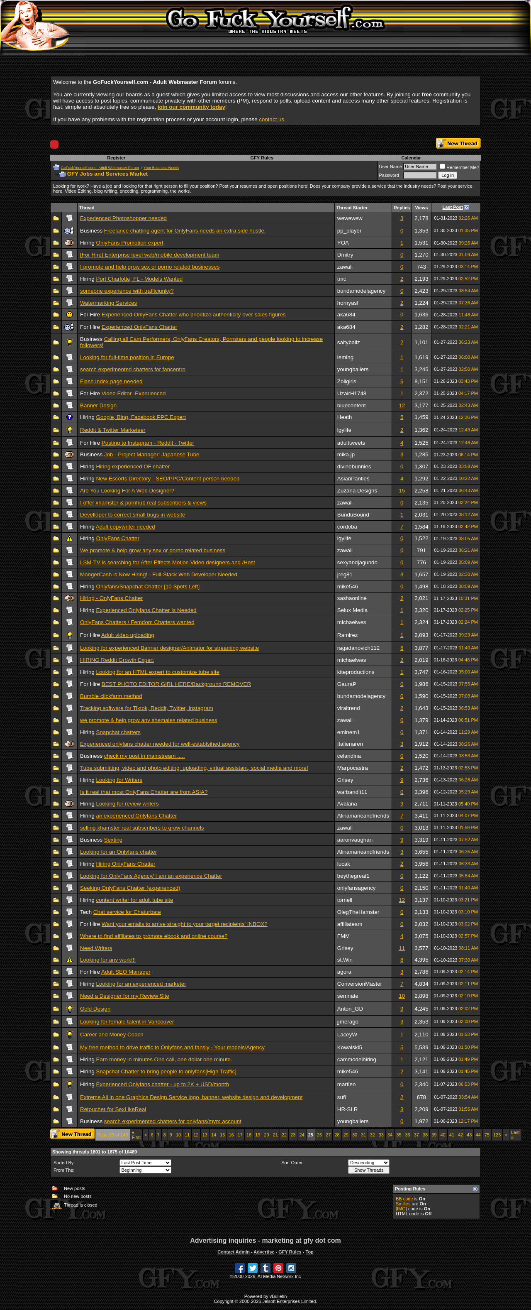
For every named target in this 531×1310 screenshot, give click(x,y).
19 (257, 1134)
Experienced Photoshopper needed (123, 218)
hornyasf (347, 303)
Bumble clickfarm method (111, 696)
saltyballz (348, 342)
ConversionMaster (359, 984)
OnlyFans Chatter (117, 538)
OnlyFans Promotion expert (129, 243)
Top (309, 1251)
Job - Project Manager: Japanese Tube (152, 454)
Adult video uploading (127, 635)
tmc (341, 279)
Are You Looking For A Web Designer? (127, 490)
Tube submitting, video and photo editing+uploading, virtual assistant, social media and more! (194, 768)
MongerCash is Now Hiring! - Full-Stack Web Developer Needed (158, 574)
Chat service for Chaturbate (127, 912)
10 (402, 996)
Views (421, 207)
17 (240, 1134)
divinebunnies (354, 466)
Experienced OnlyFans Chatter (139, 327)
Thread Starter (352, 207)
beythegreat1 (353, 876)
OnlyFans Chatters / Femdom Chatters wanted (137, 622)
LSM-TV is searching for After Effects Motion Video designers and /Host (167, 562)
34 (389, 1134)
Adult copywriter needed (125, 527)
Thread (87, 207)
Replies (402, 207)
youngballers (353, 369)
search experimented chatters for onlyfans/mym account (172, 1121)
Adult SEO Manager (126, 972)
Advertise (263, 1251)
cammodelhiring (356, 1059)
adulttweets (351, 443)
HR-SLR (347, 1109)
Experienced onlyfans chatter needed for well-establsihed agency (160, 744)
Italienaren (350, 744)
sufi (341, 1097)
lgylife (344, 430)
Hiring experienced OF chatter (133, 466)
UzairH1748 (351, 393)
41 (451, 1134)
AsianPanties (353, 478)
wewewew (350, 218)
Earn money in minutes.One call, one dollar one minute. (164, 1059)
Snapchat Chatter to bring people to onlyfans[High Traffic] (166, 1071)
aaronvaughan (355, 840)
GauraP (346, 684)
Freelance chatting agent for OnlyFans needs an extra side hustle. (185, 231)
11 (402, 948)
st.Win (345, 960)
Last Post (453, 207)
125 (497, 1134)
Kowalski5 (349, 1047)
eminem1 (348, 732)
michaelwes (351, 622)
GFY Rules (262, 157)
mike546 (347, 586)
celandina (349, 756)
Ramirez (347, 635)
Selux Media (352, 610)
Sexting (113, 840)
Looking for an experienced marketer (141, 984)
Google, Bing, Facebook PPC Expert (141, 417)
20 (266, 1134)
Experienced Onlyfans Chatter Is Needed (146, 610)
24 (301, 1134)
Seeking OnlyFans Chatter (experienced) (130, 888)
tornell (344, 900)
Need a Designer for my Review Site (124, 996)
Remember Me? (459, 167)
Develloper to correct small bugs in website (132, 515)
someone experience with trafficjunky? (127, 291)
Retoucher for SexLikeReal (113, 1109)
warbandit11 (352, 792)
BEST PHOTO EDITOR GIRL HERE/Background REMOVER (176, 684)
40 (442, 1134)
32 (372, 1134)
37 (416, 1134)
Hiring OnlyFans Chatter (126, 864)
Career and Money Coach (112, 1034)
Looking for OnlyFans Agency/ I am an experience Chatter (151, 876)
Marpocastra (352, 768)
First (136, 1135)
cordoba (347, 527)
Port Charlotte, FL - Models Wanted (139, 279)
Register (116, 157)
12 (402, 405)
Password (389, 175)
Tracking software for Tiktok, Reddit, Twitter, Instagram (146, 708)
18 (248, 1134)
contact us (271, 119)
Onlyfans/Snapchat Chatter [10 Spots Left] (148, 586)
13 (204, 1134)
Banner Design (98, 405)
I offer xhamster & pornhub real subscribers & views (143, 503)
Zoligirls (346, 381)
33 (381, 1134)
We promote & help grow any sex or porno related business (152, 550)
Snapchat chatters (118, 732)
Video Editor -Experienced (134, 393)
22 (284, 1134)
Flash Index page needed (111, 381)
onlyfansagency (356, 888)
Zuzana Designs (357, 490)
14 (213, 1134)
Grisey (345, 780)
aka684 (346, 314)
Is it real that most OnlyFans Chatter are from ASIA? (143, 792)
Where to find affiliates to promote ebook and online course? (153, 936)
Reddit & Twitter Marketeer (113, 430)
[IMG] (401, 1208)
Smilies (403, 1203)
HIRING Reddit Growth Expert (117, 660)
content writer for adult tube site (134, 900)
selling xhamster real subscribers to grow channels (142, 828)
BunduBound (353, 515)
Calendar (411, 157)
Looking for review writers (127, 804)
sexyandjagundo (357, 562)
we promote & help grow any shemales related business (148, 720)
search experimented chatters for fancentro (132, 369)
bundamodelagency (361, 291)
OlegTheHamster (358, 912)
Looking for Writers (119, 780)
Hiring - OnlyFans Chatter (111, 598)
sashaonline (352, 598)
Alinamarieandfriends (363, 816)
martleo (346, 1084)
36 (407, 1134)
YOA (343, 243)
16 (231, 1134)
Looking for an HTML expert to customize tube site (157, 672)
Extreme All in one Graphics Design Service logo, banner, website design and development (191, 1097)
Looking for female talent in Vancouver (127, 1022)
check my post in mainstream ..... (144, 756)
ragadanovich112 (358, 648)
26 (319, 1134)
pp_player (349, 231)
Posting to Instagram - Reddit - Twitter (148, 443)
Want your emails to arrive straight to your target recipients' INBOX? (185, 924)
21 (275, 1134)
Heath (344, 417)
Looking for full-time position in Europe (127, 357)
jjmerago (347, 1022)
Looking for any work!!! (108, 960)
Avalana (347, 804)
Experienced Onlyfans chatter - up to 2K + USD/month (162, 1084)
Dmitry (345, 255)
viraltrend (348, 708)
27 (328, 1134)
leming (345, 357)
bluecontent (351, 405)
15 (402, 490)
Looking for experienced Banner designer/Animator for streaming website (169, 648)
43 (469, 1134)
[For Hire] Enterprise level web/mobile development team (149, 255)
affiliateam (350, 924)
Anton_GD (350, 1009)
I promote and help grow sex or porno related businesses (149, 267)
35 (398, 1134)
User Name (390, 166)
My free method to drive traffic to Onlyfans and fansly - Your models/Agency (172, 1047)
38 (425, 1134)
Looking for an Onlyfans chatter (118, 852)
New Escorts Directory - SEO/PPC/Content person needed (168, 478)
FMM (343, 936)
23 (292, 1134)
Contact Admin (233, 1251)
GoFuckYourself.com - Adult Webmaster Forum (100, 168)
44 (477, 1134)
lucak (343, 864)
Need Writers (96, 948)
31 (363, 1134)
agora (344, 972)
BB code (404, 1198)
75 (487, 1134)
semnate (347, 996)
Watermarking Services (108, 303)
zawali (345, 267)
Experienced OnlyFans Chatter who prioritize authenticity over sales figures (194, 314)
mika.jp (346, 454)
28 (336, 1134)
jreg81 (345, 574)
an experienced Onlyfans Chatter (136, 816)
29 (345, 1134)
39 (433, 1134)
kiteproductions (356, 672)
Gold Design (95, 1009)
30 (354, 1134)
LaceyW (347, 1034)
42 (460, 1134)
